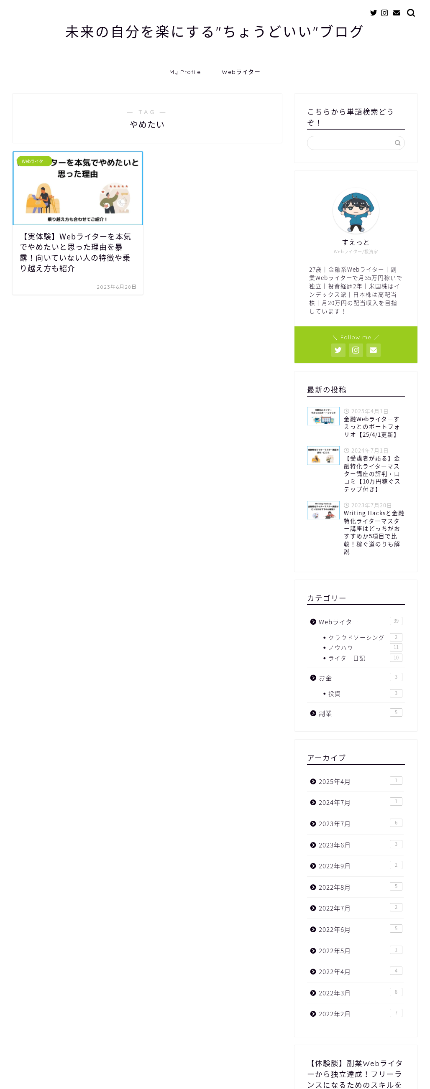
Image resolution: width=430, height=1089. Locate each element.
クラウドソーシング (365, 637)
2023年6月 (360, 845)
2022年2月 (360, 1013)
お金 (360, 677)
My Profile (185, 72)
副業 (360, 713)
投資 (365, 693)
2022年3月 (360, 992)
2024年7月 (360, 802)
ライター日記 (365, 658)
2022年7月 (360, 908)
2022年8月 (360, 887)
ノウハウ (365, 647)
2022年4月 (360, 971)
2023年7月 (360, 823)
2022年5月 (360, 950)
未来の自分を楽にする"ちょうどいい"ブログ (215, 31)
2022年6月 (360, 929)
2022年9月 (360, 865)
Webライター (241, 72)
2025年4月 (360, 781)
